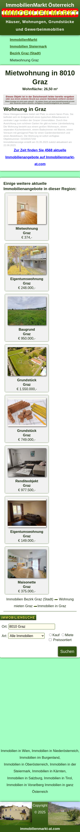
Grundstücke (61, 22)
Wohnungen (34, 22)
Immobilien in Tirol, (58, 778)
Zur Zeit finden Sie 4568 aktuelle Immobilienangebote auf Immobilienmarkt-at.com (40, 157)
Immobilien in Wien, (16, 751)
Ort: (4, 626)
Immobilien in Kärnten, (49, 771)
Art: (4, 636)
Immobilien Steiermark (28, 46)
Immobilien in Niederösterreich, (55, 751)
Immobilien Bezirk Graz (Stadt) (29, 599)
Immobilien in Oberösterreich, (26, 764)
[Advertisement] (40, 700)
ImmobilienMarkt (23, 39)
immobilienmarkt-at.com (40, 829)
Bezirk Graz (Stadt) (25, 53)
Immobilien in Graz (51, 606)
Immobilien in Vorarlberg (25, 785)
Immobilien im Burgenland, (40, 757)
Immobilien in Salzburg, (25, 778)
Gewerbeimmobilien (44, 29)
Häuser (13, 22)
